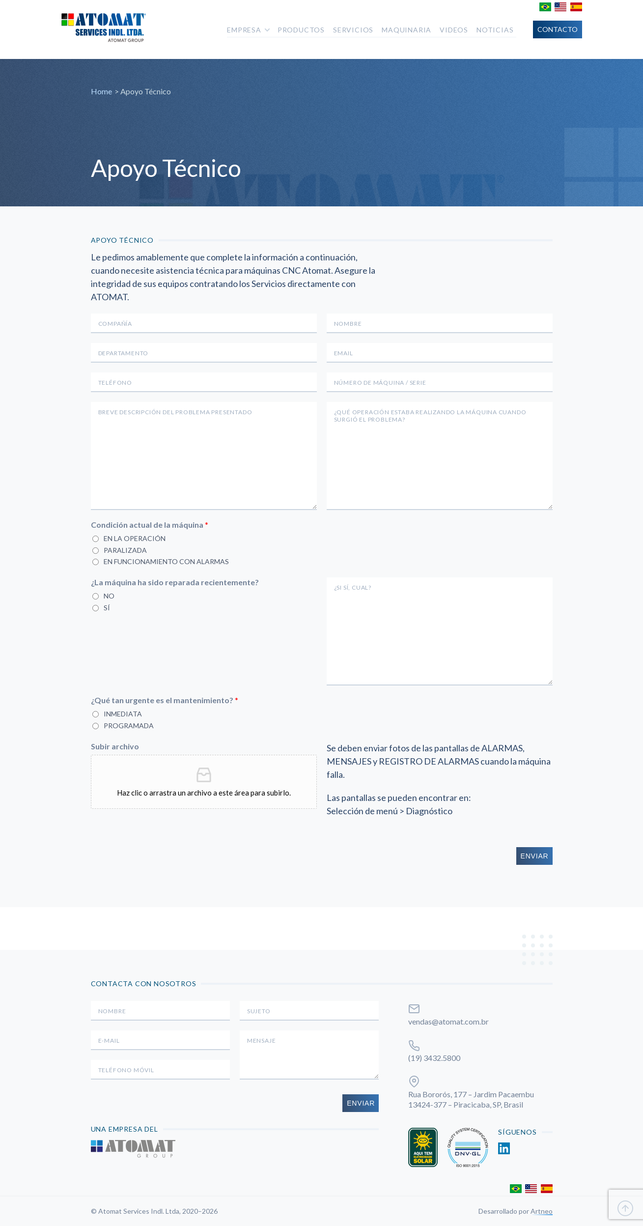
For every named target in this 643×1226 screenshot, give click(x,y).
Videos (454, 30)
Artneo (542, 1211)
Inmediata (123, 714)
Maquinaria (406, 30)
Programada (129, 725)
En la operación (135, 538)
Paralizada (125, 550)
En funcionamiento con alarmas (166, 561)
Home (101, 91)
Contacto (557, 29)
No (109, 596)
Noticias (494, 30)
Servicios (353, 30)
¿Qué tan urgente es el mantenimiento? (164, 700)
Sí (107, 607)
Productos (301, 30)
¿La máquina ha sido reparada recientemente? (175, 582)
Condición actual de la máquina (149, 524)
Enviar (535, 856)
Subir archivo (115, 746)
